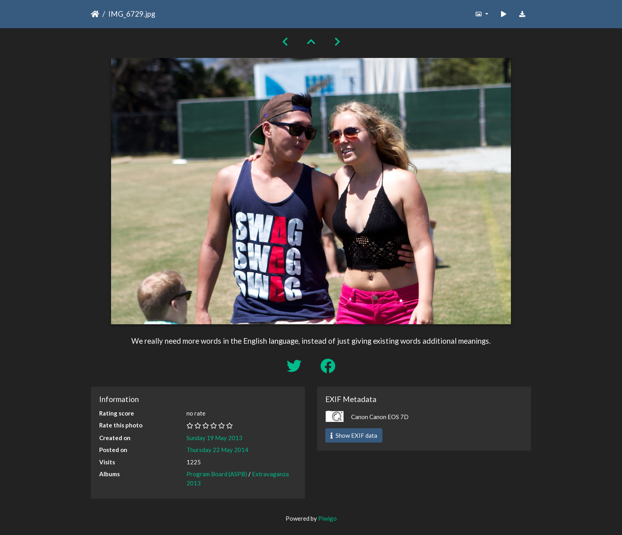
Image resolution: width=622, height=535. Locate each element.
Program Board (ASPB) (216, 473)
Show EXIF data (353, 435)
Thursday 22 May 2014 (217, 449)
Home (95, 13)
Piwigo (327, 518)
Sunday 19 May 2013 (214, 437)
